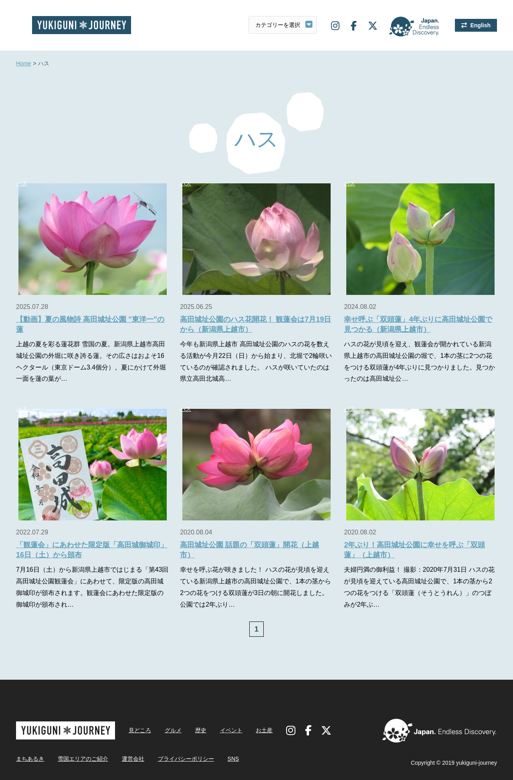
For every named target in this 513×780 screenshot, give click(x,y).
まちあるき (30, 759)
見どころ (140, 730)
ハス (21, 183)
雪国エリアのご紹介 (83, 759)
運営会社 (133, 759)
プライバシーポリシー (186, 759)
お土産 (264, 730)
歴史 (200, 730)
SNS (233, 759)
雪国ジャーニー (81, 25)
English (480, 25)
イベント (231, 730)
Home (23, 64)
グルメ (173, 730)
